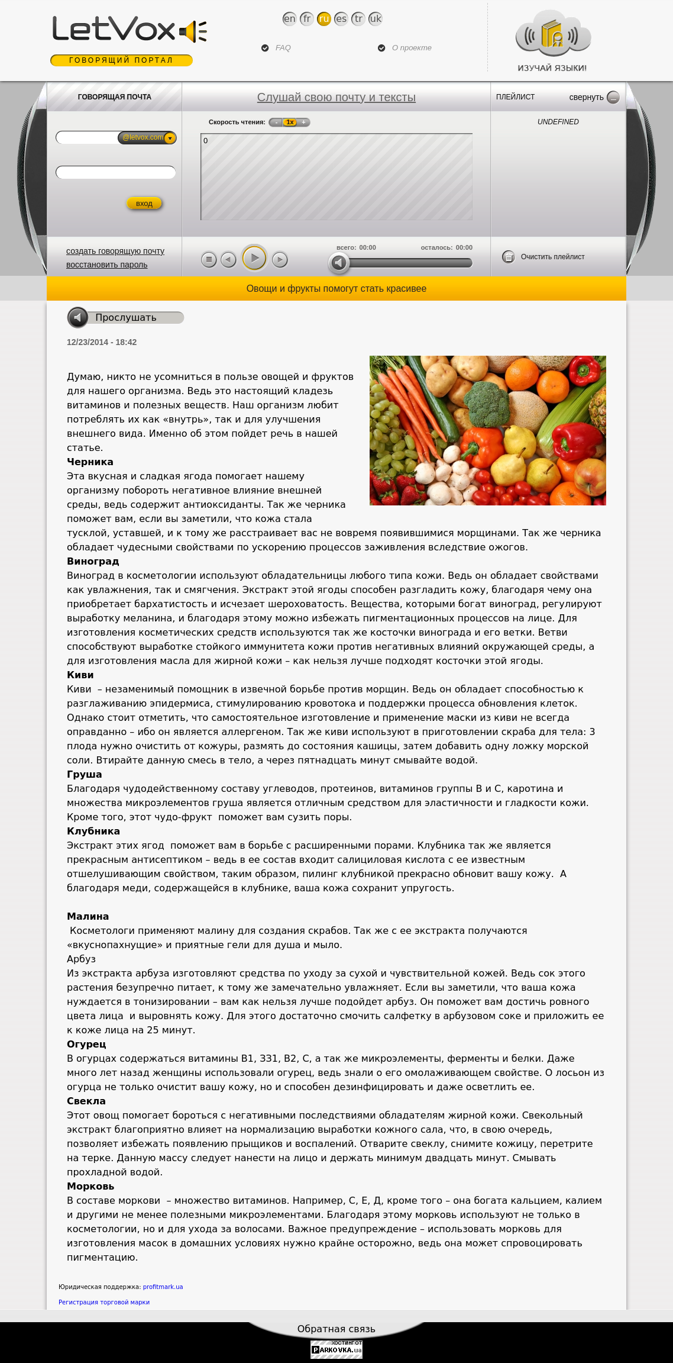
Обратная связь (336, 1329)
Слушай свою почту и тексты (336, 97)
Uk (375, 18)
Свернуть (587, 97)
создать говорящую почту (115, 251)
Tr (359, 18)
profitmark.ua (163, 1287)
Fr (306, 18)
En (290, 18)
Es (341, 18)
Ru (324, 18)
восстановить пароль (107, 264)
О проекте (412, 47)
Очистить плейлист (553, 257)
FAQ (283, 47)
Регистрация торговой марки (104, 1302)
